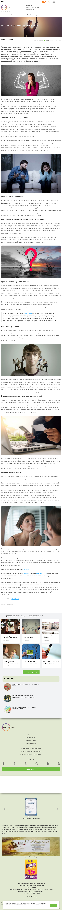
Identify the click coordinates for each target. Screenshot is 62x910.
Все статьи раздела (31, 672)
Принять (53, 905)
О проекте (31, 735)
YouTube (45, 576)
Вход (2, 1)
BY (48, 2)
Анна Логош (57, 40)
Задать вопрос (31, 769)
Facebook (39, 573)
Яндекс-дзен (15, 598)
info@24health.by (31, 897)
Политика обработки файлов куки (31, 754)
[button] (4, 808)
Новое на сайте (9, 678)
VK (43, 573)
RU (44, 2)
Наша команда (31, 743)
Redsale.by (28, 313)
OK (46, 573)
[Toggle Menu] (54, 1)
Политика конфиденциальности (31, 749)
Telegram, (26, 573)
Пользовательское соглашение (31, 751)
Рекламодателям (31, 740)
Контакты (31, 746)
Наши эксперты (31, 738)
